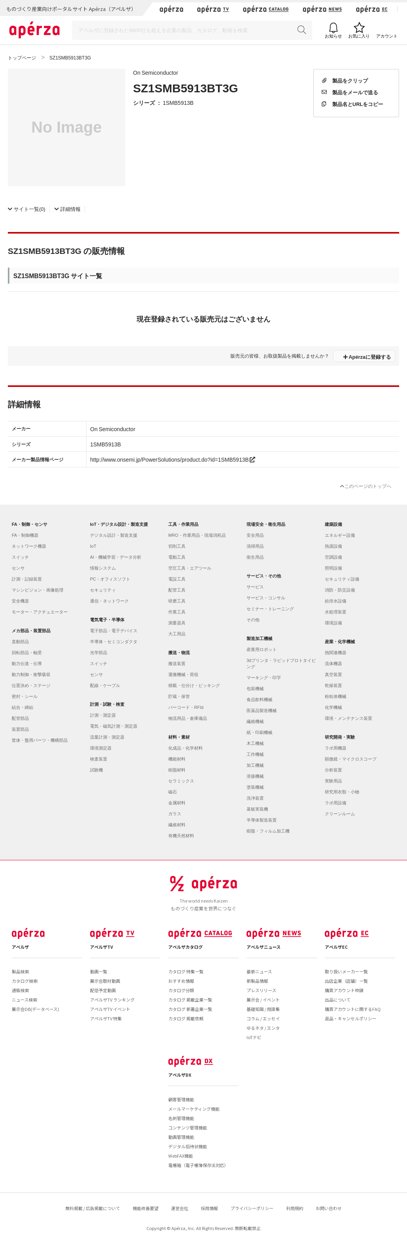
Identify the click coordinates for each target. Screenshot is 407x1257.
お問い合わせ (329, 1208)
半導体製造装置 (262, 820)
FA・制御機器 (25, 535)
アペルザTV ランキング (112, 999)
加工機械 (255, 765)
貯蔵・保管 (179, 696)
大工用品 (176, 634)
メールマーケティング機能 (194, 1109)
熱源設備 (333, 546)
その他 (253, 620)
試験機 (96, 770)
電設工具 (176, 579)
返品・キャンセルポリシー (350, 1018)
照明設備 (333, 568)
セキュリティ (103, 590)
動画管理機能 (181, 1137)
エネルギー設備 (340, 535)
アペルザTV (101, 947)
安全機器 (20, 601)
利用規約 (294, 1208)
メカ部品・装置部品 (31, 631)
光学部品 (98, 652)
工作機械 (255, 754)
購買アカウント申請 (344, 990)
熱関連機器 (335, 652)
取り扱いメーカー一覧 (346, 971)
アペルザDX (179, 1075)
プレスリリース (261, 990)
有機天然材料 (181, 836)
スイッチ (20, 557)
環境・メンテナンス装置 (348, 718)
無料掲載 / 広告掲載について (92, 1208)
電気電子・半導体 (107, 620)
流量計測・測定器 (107, 737)
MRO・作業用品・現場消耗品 (197, 535)
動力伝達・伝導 (27, 663)
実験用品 (333, 781)
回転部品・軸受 (27, 652)
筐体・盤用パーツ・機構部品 (40, 740)
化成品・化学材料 (185, 748)
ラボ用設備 (335, 803)
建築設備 (333, 524)
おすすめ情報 (181, 981)
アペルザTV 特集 (106, 1018)
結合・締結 (22, 707)
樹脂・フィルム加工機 (268, 831)
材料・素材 (179, 737)
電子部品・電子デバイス (113, 631)
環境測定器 (101, 748)
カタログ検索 (25, 981)
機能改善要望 (145, 1208)
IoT (93, 546)
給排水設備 (335, 601)
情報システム (103, 568)
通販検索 (20, 990)
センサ (18, 568)
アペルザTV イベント (110, 1009)
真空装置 (333, 674)
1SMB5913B (178, 102)
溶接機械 (255, 776)
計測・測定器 (103, 715)
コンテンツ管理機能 (187, 1127)
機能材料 (176, 759)
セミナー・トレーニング (270, 609)
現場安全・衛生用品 (266, 524)
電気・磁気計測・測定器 (113, 726)
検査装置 (98, 759)
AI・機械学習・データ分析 (115, 557)
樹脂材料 (176, 770)
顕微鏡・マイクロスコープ (350, 759)
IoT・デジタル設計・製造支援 (119, 524)
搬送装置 (176, 663)
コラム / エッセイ (263, 1018)
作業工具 (176, 612)
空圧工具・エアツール (189, 568)
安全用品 (255, 535)
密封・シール (25, 696)
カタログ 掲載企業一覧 (190, 999)
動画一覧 (98, 971)
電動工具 (176, 557)
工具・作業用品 (183, 524)
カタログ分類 (181, 990)
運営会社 (179, 1208)
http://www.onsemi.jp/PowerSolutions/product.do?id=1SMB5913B (173, 459)
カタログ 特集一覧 (186, 971)
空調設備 (333, 557)
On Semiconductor (155, 72)
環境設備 (333, 623)
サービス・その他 (264, 576)
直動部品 (20, 641)
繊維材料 (176, 825)
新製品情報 (257, 981)
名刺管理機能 (181, 1118)
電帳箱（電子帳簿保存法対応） (198, 1165)
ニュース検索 (24, 999)
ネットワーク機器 (29, 546)
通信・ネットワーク (109, 601)
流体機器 (333, 663)
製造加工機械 (259, 638)
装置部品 (20, 729)
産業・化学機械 (340, 641)
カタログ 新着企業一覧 (190, 1009)
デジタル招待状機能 (187, 1146)
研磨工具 (176, 601)
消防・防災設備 (340, 590)
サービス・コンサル (266, 598)
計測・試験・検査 (107, 704)
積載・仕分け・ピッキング (194, 685)
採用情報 (209, 1208)
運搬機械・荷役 (183, 674)
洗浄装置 (255, 798)
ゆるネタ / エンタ (263, 1028)
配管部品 (20, 718)
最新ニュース (259, 971)
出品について (338, 999)
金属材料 (176, 803)
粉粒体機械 (335, 696)
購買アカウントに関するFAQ (353, 1009)
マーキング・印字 (264, 677)
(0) (26, 208)
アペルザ (20, 947)
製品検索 (20, 971)
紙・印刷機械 (259, 732)
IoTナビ (254, 1037)
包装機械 (255, 688)
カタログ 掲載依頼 (186, 1018)
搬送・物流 (179, 652)
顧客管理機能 (181, 1099)
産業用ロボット (262, 649)
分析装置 (333, 770)
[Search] (192, 30)
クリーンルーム (340, 814)
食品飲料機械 (259, 699)
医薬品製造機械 (262, 710)
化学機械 (333, 707)
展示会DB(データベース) (35, 1009)
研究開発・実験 (340, 737)
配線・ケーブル (105, 685)
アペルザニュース (264, 947)
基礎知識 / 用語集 (263, 1009)
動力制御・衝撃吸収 (31, 674)
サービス (255, 587)
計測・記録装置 (27, 579)
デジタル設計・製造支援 (113, 535)
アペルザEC (336, 947)
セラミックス (181, 781)
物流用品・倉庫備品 (187, 718)
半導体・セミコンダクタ (113, 641)
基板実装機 (257, 809)
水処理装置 (335, 612)
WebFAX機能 (180, 1156)
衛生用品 (255, 557)
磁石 (172, 792)
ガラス (174, 814)
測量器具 (176, 623)
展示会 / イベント (263, 999)
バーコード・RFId (186, 707)
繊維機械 (255, 721)
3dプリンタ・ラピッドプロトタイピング (281, 663)
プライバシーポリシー (252, 1208)
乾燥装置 (333, 685)
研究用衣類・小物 (342, 792)
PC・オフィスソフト (110, 579)
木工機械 (255, 743)
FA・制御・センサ (29, 524)
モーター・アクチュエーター (40, 612)
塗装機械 (255, 787)
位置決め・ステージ (31, 685)
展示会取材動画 (105, 981)
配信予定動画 (103, 990)
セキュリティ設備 (342, 579)
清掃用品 (255, 546)
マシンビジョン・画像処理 (37, 590)
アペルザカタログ (185, 947)
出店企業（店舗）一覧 (346, 981)
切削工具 (176, 546)
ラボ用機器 (335, 748)
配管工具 (176, 590)
